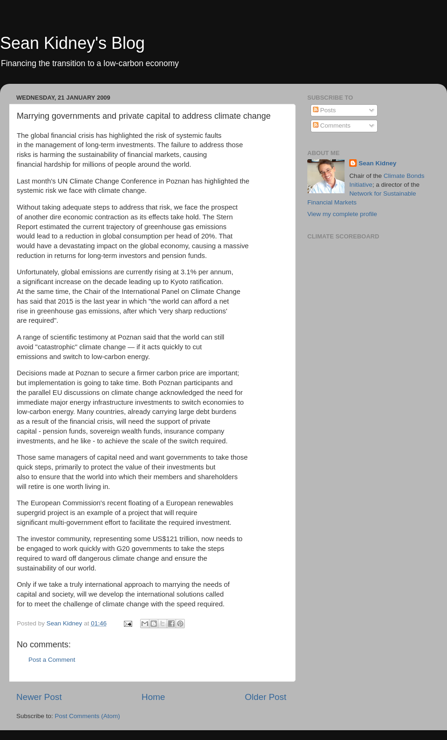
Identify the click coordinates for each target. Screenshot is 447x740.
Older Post (265, 697)
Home (153, 697)
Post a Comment (51, 659)
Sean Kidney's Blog (72, 43)
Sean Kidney (377, 163)
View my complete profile (342, 213)
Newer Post (39, 697)
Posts (324, 110)
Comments (332, 125)
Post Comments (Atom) (87, 716)
